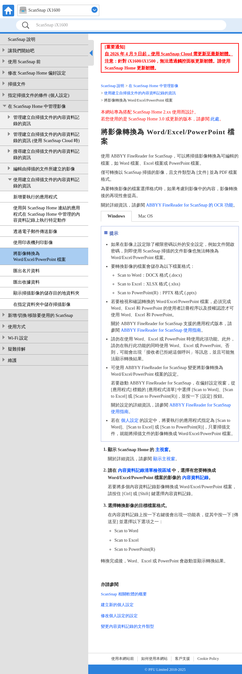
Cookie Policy (208, 658)
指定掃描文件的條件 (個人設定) (38, 95)
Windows (116, 216)
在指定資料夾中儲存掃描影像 (42, 304)
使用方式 (17, 326)
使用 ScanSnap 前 (24, 61)
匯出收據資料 (26, 282)
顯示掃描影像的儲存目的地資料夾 (46, 293)
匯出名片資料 (26, 270)
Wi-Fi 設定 (18, 338)
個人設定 (130, 420)
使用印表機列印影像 (33, 242)
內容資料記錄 (195, 477)
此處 (214, 119)
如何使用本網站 (154, 658)
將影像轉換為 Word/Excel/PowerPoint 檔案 (39, 256)
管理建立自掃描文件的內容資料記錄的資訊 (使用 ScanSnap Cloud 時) (46, 137)
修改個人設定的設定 (119, 615)
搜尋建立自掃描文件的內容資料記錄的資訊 (46, 154)
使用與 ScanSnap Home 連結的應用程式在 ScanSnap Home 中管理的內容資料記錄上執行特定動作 (46, 214)
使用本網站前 (122, 658)
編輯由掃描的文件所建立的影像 (44, 169)
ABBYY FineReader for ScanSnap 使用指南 (161, 330)
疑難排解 (17, 349)
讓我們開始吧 (21, 50)
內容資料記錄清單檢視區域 (144, 470)
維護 (12, 360)
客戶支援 (182, 658)
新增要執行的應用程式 (35, 197)
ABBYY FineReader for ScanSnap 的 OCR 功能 (189, 205)
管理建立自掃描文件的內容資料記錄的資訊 (46, 120)
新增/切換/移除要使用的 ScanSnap (40, 315)
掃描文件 (17, 84)
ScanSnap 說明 (21, 39)
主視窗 (162, 449)
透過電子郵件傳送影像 (35, 231)
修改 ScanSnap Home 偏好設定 (37, 73)
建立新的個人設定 (117, 604)
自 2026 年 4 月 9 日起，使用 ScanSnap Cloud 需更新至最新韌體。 (169, 54)
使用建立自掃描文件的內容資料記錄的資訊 (46, 182)
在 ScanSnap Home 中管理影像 (37, 106)
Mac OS (145, 216)
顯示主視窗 (164, 458)
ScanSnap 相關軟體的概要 (124, 594)
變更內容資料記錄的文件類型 (127, 626)
